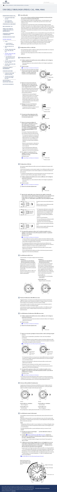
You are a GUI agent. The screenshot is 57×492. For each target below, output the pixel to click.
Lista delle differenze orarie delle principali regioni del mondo (34, 343)
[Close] (55, 489)
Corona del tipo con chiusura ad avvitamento (31, 67)
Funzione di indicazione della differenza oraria (36, 434)
